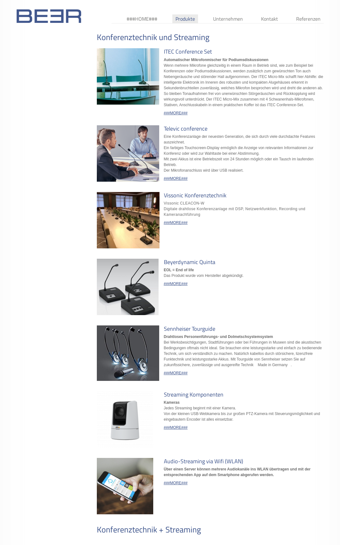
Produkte (185, 19)
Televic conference (185, 128)
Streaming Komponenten (193, 394)
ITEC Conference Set (188, 51)
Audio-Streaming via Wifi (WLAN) (203, 461)
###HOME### (142, 19)
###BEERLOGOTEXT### (49, 16)
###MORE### (176, 113)
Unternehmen (228, 19)
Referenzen (308, 19)
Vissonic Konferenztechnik (195, 195)
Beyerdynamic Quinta (189, 262)
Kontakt (269, 19)
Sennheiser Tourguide (189, 328)
